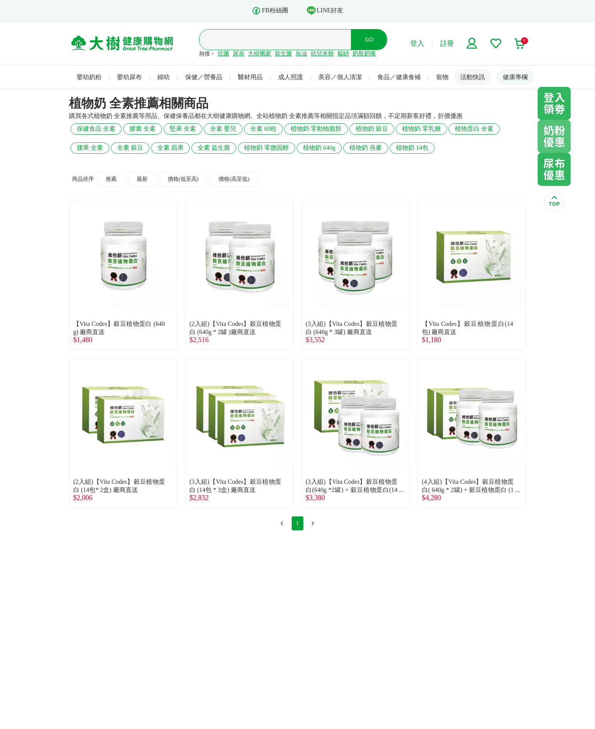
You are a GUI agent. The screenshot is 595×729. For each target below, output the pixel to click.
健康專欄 (515, 77)
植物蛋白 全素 (474, 128)
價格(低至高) (183, 179)
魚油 (301, 53)
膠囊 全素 (142, 128)
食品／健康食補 (399, 77)
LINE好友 (325, 10)
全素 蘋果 (170, 147)
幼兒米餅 (322, 53)
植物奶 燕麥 (365, 147)
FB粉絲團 (270, 10)
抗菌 (223, 53)
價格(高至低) (233, 179)
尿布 (238, 53)
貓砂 (343, 53)
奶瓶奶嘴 (364, 53)
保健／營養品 (203, 77)
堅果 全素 (183, 128)
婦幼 (163, 77)
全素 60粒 (263, 128)
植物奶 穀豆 (372, 128)
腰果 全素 (90, 147)
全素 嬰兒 (223, 128)
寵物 (442, 77)
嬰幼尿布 (129, 77)
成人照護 (290, 77)
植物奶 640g (319, 147)
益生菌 (283, 53)
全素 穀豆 (130, 147)
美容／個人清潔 (340, 77)
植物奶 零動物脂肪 (316, 128)
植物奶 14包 (412, 147)
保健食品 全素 (96, 128)
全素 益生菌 (214, 147)
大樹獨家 (259, 53)
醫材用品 (250, 77)
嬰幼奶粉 (89, 77)
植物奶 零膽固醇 (266, 147)
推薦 (111, 179)
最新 (142, 179)
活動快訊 (472, 77)
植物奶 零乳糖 (421, 128)
